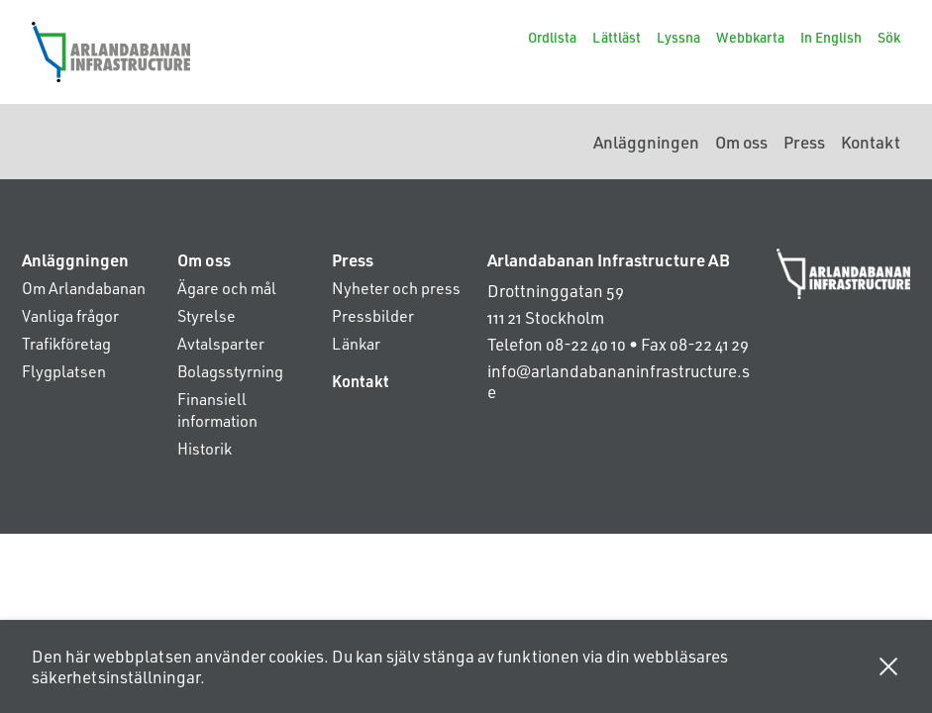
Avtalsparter (220, 343)
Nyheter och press (396, 287)
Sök (889, 37)
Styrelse (206, 315)
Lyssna (678, 37)
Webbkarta (750, 37)
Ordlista (552, 37)
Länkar (356, 343)
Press (804, 142)
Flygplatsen (64, 370)
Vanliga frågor (70, 315)
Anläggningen (646, 142)
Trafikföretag (66, 343)
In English (831, 37)
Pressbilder (373, 315)
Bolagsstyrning (230, 370)
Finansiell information (217, 409)
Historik (204, 448)
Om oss (741, 142)
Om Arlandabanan (84, 287)
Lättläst (616, 37)
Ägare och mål (226, 287)
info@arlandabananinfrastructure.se (618, 380)
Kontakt (870, 142)
